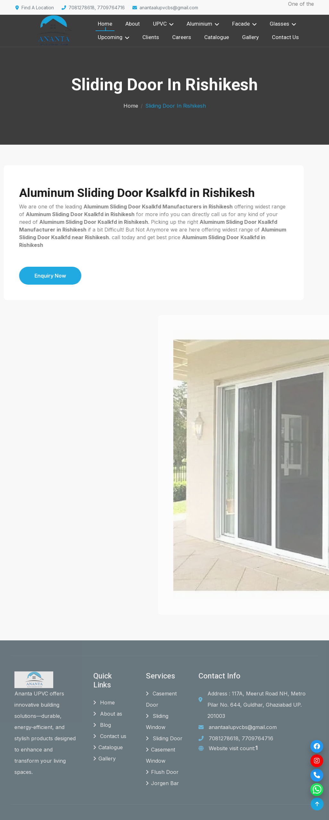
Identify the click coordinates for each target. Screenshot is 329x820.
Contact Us (285, 37)
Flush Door (162, 772)
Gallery (250, 37)
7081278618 (224, 738)
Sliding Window (157, 722)
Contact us (109, 736)
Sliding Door (164, 738)
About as (107, 714)
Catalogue (216, 37)
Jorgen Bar (162, 783)
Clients (150, 37)
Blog (102, 725)
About (132, 23)
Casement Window (160, 755)
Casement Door (161, 699)
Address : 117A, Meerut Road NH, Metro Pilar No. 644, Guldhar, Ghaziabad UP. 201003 (256, 705)
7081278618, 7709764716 (93, 7)
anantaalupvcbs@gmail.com (165, 7)
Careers (181, 37)
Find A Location (34, 7)
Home (105, 23)
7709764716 (257, 738)
